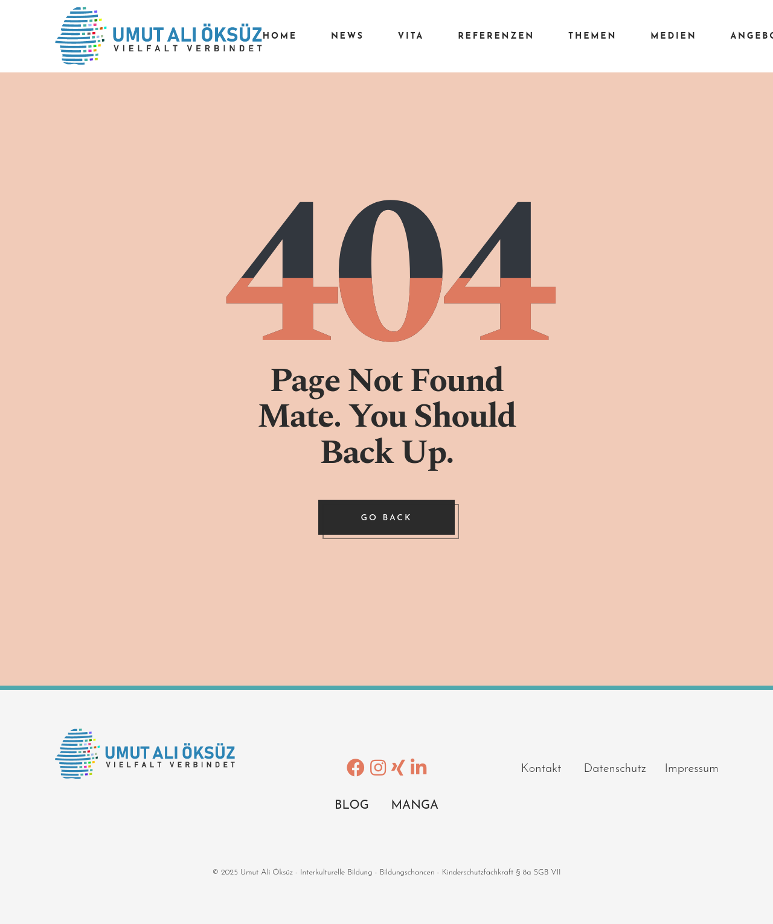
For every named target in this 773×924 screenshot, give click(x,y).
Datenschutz (623, 769)
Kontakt (552, 769)
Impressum (692, 769)
